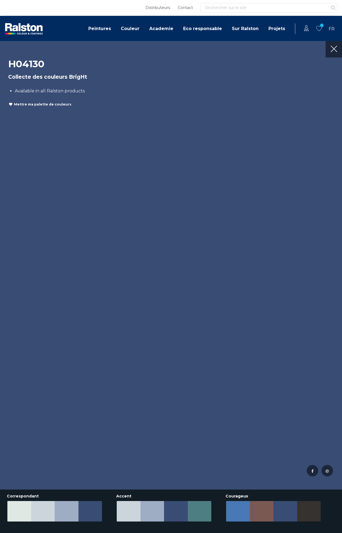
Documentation (135, 436)
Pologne (13, 432)
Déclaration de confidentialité (94, 518)
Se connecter (274, 287)
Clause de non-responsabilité (31, 518)
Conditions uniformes (150, 518)
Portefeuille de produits (134, 410)
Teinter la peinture (252, 437)
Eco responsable (202, 28)
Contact (185, 7)
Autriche (13, 456)
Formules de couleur (255, 461)
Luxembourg (18, 440)
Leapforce (331, 528)
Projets (276, 28)
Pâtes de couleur (251, 414)
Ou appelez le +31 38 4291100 (164, 301)
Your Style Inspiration (255, 470)
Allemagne (16, 424)
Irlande (12, 465)
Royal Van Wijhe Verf (198, 518)
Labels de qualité (194, 415)
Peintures (99, 28)
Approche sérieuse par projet (138, 425)
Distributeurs (157, 7)
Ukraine (12, 481)
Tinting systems (249, 453)
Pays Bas (13, 399)
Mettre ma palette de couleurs (42, 104)
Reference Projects (196, 399)
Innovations (188, 407)
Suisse (10, 448)
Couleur (130, 28)
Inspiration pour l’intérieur (249, 426)
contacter (155, 287)
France (11, 415)
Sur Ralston (245, 28)
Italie (9, 473)
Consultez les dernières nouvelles (57, 291)
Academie (161, 28)
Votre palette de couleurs (250, 403)
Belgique (14, 407)
